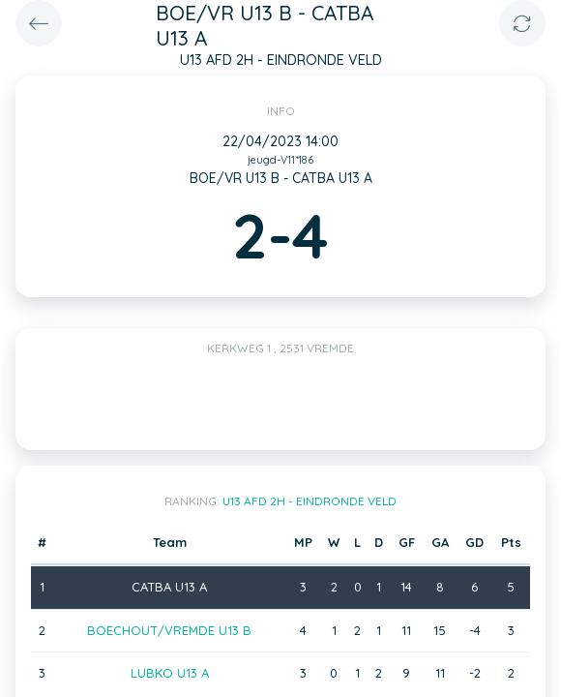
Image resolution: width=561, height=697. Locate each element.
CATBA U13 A (169, 586)
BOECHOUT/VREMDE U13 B (169, 630)
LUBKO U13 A (170, 673)
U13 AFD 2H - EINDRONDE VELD (309, 501)
